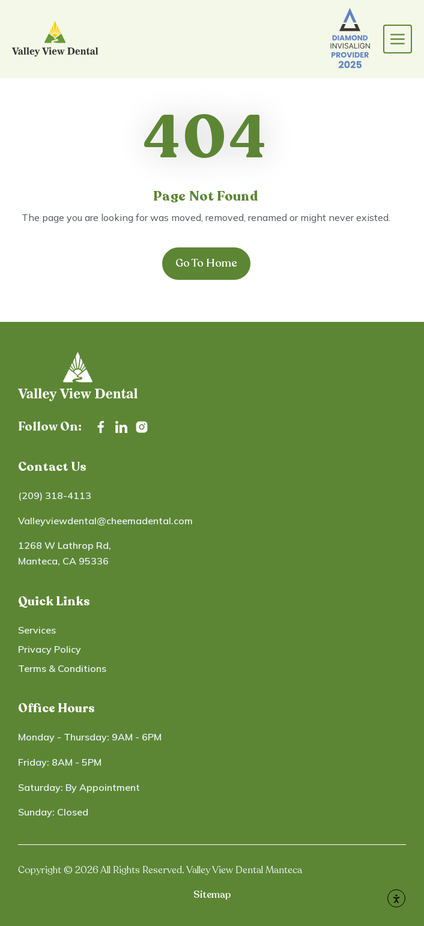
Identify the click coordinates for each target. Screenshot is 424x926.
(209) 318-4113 (54, 495)
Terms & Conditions (62, 668)
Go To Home (206, 263)
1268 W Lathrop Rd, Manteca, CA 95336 (64, 553)
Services (37, 630)
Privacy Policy (49, 649)
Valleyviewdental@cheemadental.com (105, 521)
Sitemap (212, 894)
